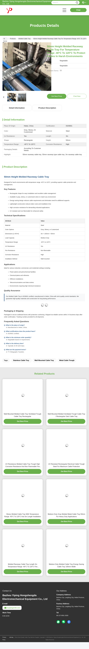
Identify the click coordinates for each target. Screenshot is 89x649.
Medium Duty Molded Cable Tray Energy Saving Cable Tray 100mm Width (66, 565)
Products (13, 38)
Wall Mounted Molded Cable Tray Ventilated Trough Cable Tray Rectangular (22, 415)
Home (5, 39)
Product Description (47, 108)
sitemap (11, 637)
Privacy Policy (4, 638)
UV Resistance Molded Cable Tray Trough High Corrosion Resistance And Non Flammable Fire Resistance (22, 465)
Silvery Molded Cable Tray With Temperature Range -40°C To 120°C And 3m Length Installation (22, 515)
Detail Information (17, 108)
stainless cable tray (21, 360)
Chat (78, 10)
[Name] (77, 2)
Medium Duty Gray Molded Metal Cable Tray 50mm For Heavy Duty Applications (66, 515)
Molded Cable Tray (24, 38)
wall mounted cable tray (44, 360)
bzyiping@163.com (12, 608)
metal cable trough (66, 360)
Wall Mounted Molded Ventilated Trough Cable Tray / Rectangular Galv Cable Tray (66, 415)
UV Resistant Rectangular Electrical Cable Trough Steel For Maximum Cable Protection (66, 465)
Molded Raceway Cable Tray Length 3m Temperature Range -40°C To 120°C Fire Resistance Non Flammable (22, 565)
